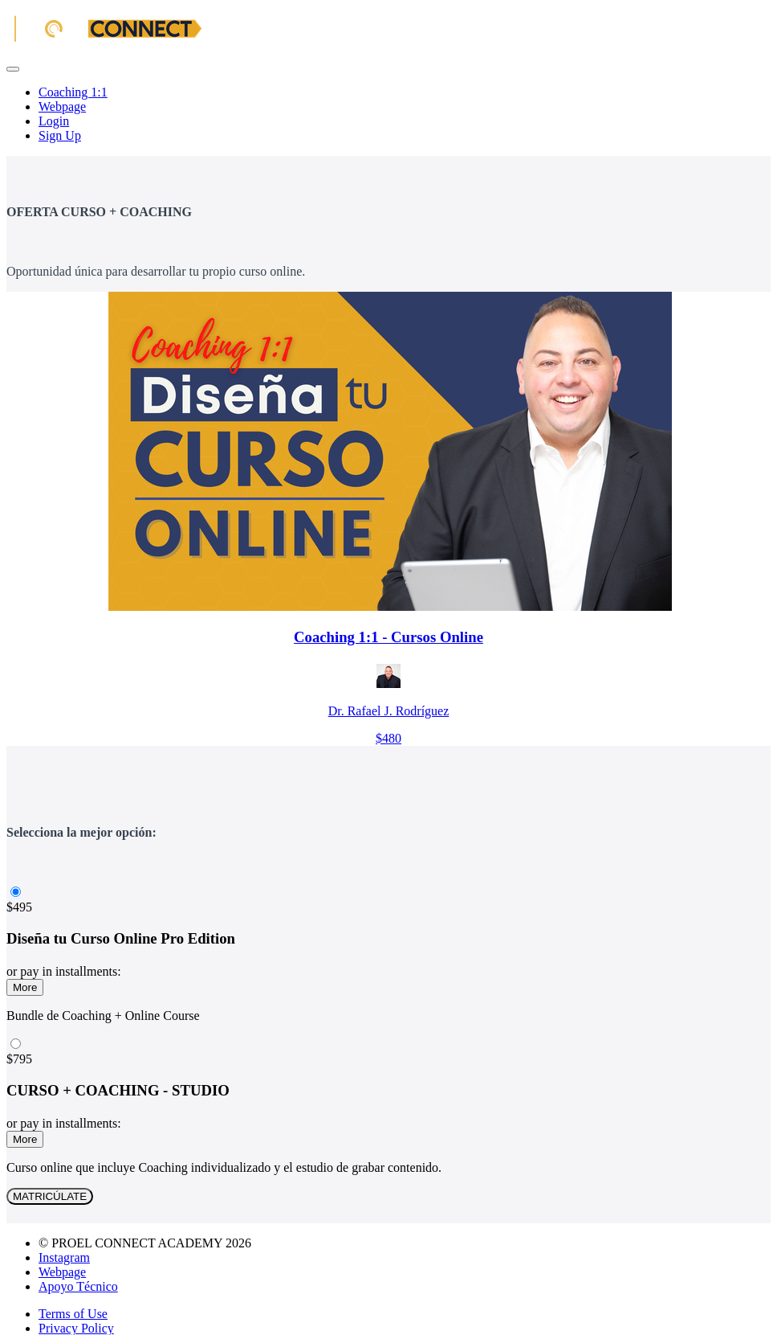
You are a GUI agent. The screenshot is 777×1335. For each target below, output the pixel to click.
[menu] (388, 114)
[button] (12, 69)
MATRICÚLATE (50, 1196)
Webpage (62, 106)
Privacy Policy (76, 1328)
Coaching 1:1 (73, 92)
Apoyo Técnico (78, 1286)
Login (54, 121)
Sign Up (60, 135)
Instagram (64, 1257)
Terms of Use (73, 1314)
